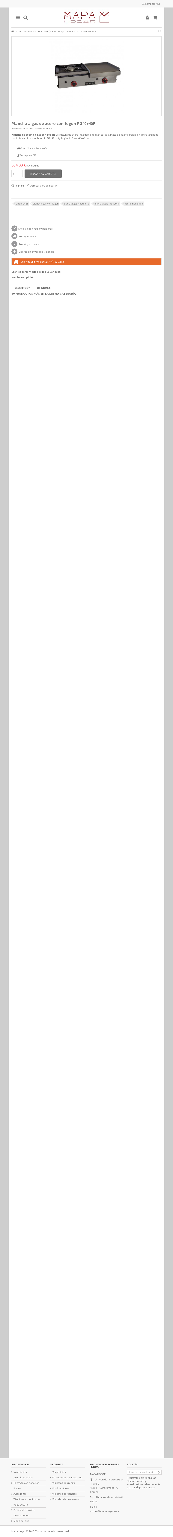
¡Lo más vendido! (23, 1477)
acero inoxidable (134, 203)
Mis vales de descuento (65, 1499)
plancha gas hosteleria (77, 203)
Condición (40, 128)
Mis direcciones (61, 1488)
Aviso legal (19, 1493)
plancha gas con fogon (46, 203)
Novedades (20, 1472)
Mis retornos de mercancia (67, 1477)
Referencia (16, 128)
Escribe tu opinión (22, 277)
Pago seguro (20, 1504)
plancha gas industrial (107, 203)
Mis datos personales (64, 1493)
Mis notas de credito (63, 1483)
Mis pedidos (59, 1472)
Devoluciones (21, 1515)
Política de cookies (23, 1510)
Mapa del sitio (21, 1521)
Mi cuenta (56, 1464)
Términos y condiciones (26, 1499)
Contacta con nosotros (26, 1483)
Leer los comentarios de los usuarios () (36, 271)
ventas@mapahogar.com (104, 1511)
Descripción (22, 288)
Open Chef (22, 203)
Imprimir (20, 185)
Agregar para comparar (43, 185)
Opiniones (44, 288)
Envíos (17, 1488)
